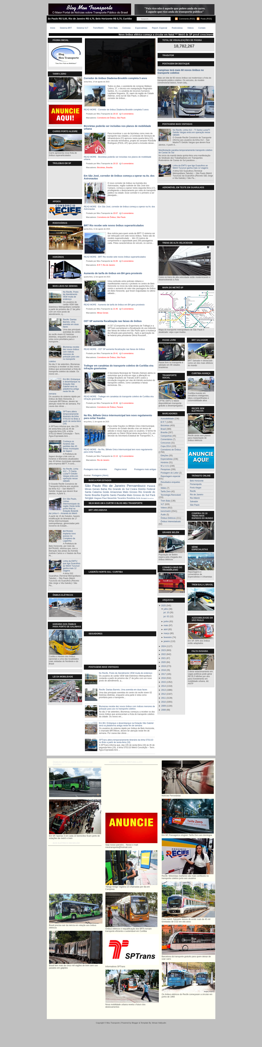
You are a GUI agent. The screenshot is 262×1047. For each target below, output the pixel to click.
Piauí (104, 498)
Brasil (163, 429)
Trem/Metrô (98, 28)
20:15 (115, 114)
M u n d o (165, 466)
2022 (163, 654)
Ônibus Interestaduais (171, 521)
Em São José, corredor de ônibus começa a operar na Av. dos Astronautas (119, 177)
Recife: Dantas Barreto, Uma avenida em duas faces (71, 323)
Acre (138, 498)
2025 (163, 605)
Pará (152, 495)
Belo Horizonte (197, 481)
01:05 (115, 261)
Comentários (166, 439)
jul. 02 (166, 616)
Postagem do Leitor (170, 473)
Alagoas (97, 498)
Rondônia (131, 498)
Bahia (104, 489)
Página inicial (121, 469)
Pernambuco (136, 486)
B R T (99, 265)
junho (166, 621)
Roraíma (150, 498)
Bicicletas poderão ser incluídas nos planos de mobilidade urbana (117, 127)
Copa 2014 (166, 446)
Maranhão (112, 498)
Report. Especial (159, 28)
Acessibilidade (167, 418)
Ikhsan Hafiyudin (159, 1023)
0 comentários (127, 114)
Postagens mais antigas (145, 469)
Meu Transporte (113, 1023)
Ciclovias (126, 28)
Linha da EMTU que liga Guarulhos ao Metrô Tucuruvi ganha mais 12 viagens (71, 566)
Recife (193, 491)
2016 (163, 678)
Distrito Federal (146, 489)
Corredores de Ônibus (106, 118)
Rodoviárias (177, 28)
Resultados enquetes (170, 482)
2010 (163, 702)
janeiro (167, 641)
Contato (202, 28)
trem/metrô (166, 511)
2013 (163, 690)
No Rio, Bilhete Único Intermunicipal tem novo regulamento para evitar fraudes (118, 416)
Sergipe (89, 498)
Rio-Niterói (195, 498)
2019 (163, 666)
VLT (162, 504)
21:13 (115, 456)
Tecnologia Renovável (171, 495)
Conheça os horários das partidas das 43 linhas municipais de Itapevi (71, 446)
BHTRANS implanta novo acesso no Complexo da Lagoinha (69, 536)
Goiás (106, 492)
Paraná (120, 407)
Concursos (166, 443)
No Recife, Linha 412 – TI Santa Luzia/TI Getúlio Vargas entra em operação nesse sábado (70, 475)
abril (166, 629)
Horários (164, 462)
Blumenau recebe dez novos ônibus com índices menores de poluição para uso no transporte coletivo (64, 354)
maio (166, 625)
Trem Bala (113, 28)
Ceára (133, 489)
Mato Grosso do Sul (138, 495)
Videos (190, 28)
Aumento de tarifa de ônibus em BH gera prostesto (113, 273)
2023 (163, 650)
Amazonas (116, 492)
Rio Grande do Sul (118, 489)
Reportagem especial (170, 476)
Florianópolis (196, 484)
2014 (163, 686)
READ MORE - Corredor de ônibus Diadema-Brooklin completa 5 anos (116, 109)
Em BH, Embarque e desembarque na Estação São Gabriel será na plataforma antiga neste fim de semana (64, 386)
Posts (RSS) (206, 19)
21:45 (115, 309)
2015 (163, 682)
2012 (163, 694)
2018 (163, 670)
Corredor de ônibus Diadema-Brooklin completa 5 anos (115, 78)
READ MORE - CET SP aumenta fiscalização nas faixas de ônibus (114, 349)
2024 (163, 646)
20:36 (115, 403)
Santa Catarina (93, 492)
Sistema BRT (66, 28)
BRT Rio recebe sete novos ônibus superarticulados (114, 225)
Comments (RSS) (187, 19)
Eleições (164, 455)
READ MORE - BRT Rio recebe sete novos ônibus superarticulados (115, 257)
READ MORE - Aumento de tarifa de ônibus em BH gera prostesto (114, 304)
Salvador (194, 501)
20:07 (115, 213)
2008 (163, 710)
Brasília (109, 167)
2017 (163, 674)
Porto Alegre (195, 487)
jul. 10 (166, 612)
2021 (163, 658)
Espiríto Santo (108, 495)
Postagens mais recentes (95, 469)
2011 (163, 698)
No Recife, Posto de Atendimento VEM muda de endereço (70, 295)
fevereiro (168, 637)
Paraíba (121, 495)
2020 (163, 662)
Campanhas (166, 436)
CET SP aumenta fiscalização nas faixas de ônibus (113, 321)
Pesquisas (165, 469)
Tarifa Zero (166, 491)
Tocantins (121, 498)
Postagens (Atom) (100, 475)
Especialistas (141, 28)
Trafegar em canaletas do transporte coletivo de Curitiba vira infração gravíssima (118, 367)
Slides (163, 488)
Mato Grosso (130, 492)
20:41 (115, 353)
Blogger (135, 1023)
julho (166, 609)
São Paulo (121, 118)
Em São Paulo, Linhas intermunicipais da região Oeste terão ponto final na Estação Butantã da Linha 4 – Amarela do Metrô (64, 506)
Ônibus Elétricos (168, 518)
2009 (163, 706)
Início (52, 28)
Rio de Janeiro (109, 265)
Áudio (163, 514)
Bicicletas (101, 167)
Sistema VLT (82, 28)
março (166, 633)
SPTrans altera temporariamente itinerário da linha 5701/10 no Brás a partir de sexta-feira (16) (72, 417)
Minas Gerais (102, 313)
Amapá (144, 498)
